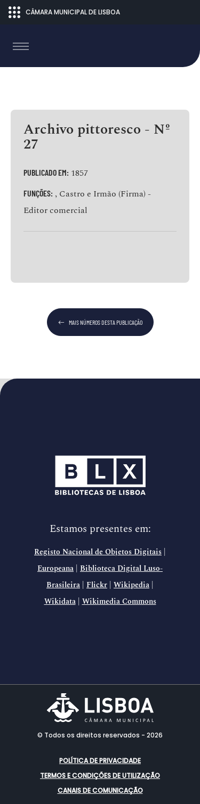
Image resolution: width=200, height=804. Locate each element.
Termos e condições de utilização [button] (100, 775)
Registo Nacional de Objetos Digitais (98, 552)
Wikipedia (131, 585)
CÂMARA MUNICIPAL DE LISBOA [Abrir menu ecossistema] (64, 12)
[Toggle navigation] (21, 46)
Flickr (96, 585)
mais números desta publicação (100, 322)
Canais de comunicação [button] (100, 790)
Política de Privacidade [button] (100, 760)
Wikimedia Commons (119, 602)
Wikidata (60, 602)
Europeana (55, 569)
